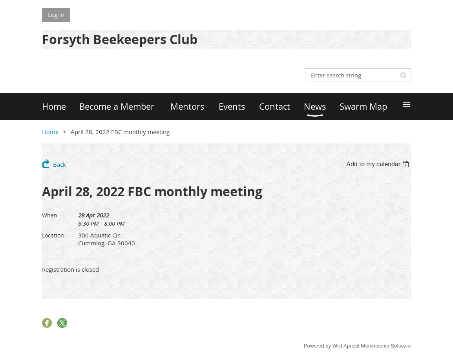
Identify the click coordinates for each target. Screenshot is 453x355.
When (49, 215)
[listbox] (378, 164)
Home (50, 132)
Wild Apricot (346, 346)
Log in (56, 14)
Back (59, 164)
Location (53, 235)
